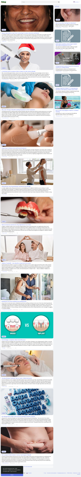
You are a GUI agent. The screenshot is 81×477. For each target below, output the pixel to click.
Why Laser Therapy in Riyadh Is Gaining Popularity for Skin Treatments (18, 109)
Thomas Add (5, 271)
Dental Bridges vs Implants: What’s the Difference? (14, 340)
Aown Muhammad (6, 79)
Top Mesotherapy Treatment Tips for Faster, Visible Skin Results (17, 378)
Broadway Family (59, 116)
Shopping (57, 19)
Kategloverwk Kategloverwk (7, 309)
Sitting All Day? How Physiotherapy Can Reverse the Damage (16, 186)
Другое (57, 40)
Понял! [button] (12, 474)
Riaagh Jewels (59, 27)
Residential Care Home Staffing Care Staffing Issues (14, 301)
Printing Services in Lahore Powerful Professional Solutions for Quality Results (67, 67)
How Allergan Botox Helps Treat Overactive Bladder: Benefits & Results (18, 416)
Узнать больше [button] (13, 471)
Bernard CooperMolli (60, 49)
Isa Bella (4, 348)
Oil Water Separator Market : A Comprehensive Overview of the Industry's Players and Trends (67, 89)
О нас (45, 473)
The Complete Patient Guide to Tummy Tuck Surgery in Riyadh (16, 455)
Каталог (78, 474)
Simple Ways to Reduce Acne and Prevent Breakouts (14, 148)
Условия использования (52, 473)
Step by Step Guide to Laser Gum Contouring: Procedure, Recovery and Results (20, 33)
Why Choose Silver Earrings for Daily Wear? (66, 23)
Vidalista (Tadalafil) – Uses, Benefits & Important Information (16, 263)
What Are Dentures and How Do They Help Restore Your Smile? (16, 224)
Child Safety (69, 473)
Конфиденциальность (61, 473)
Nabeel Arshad (59, 71)
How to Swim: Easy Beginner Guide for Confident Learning (67, 111)
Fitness (57, 107)
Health (3, 29)
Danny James (5, 156)
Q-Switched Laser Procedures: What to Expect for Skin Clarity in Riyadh (18, 71)
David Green (5, 424)
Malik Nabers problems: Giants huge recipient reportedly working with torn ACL (66, 44)
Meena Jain (4, 41)
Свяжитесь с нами (76, 473)
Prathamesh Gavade (60, 93)
